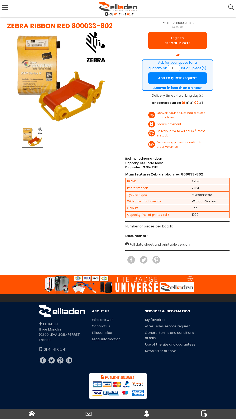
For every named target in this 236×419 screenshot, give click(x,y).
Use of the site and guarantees (170, 344)
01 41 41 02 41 (52, 349)
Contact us (101, 326)
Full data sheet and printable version (157, 244)
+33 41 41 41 (121, 14)
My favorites (155, 319)
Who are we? (102, 319)
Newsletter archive (160, 350)
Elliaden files (102, 332)
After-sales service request (167, 326)
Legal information (106, 339)
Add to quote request (177, 78)
